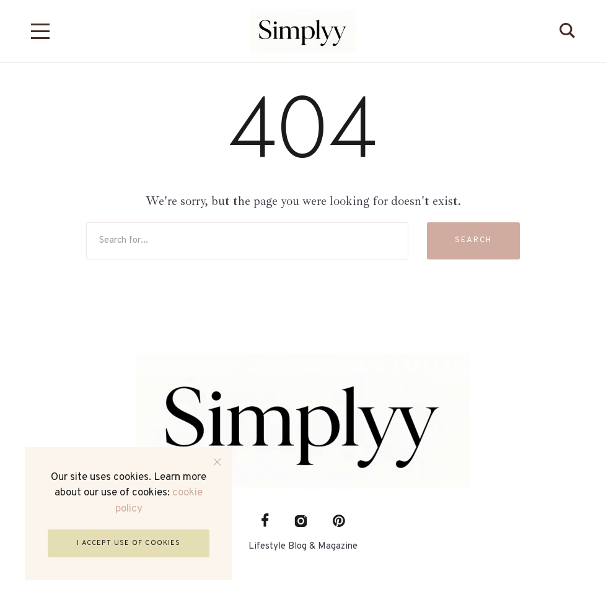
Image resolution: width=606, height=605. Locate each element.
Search (473, 240)
